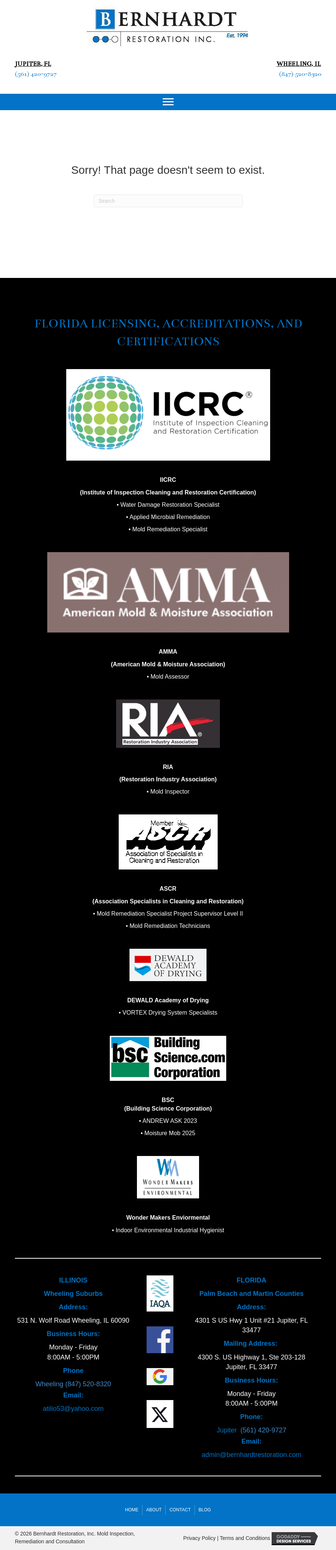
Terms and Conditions (245, 1538)
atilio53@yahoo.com (73, 1408)
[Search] (168, 201)
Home (131, 1509)
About (153, 1509)
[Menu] (168, 102)
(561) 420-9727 (36, 74)
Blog (205, 1509)
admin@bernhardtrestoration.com (251, 1454)
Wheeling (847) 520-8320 (73, 1384)
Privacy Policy (199, 1538)
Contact (180, 1509)
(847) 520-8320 (300, 74)
